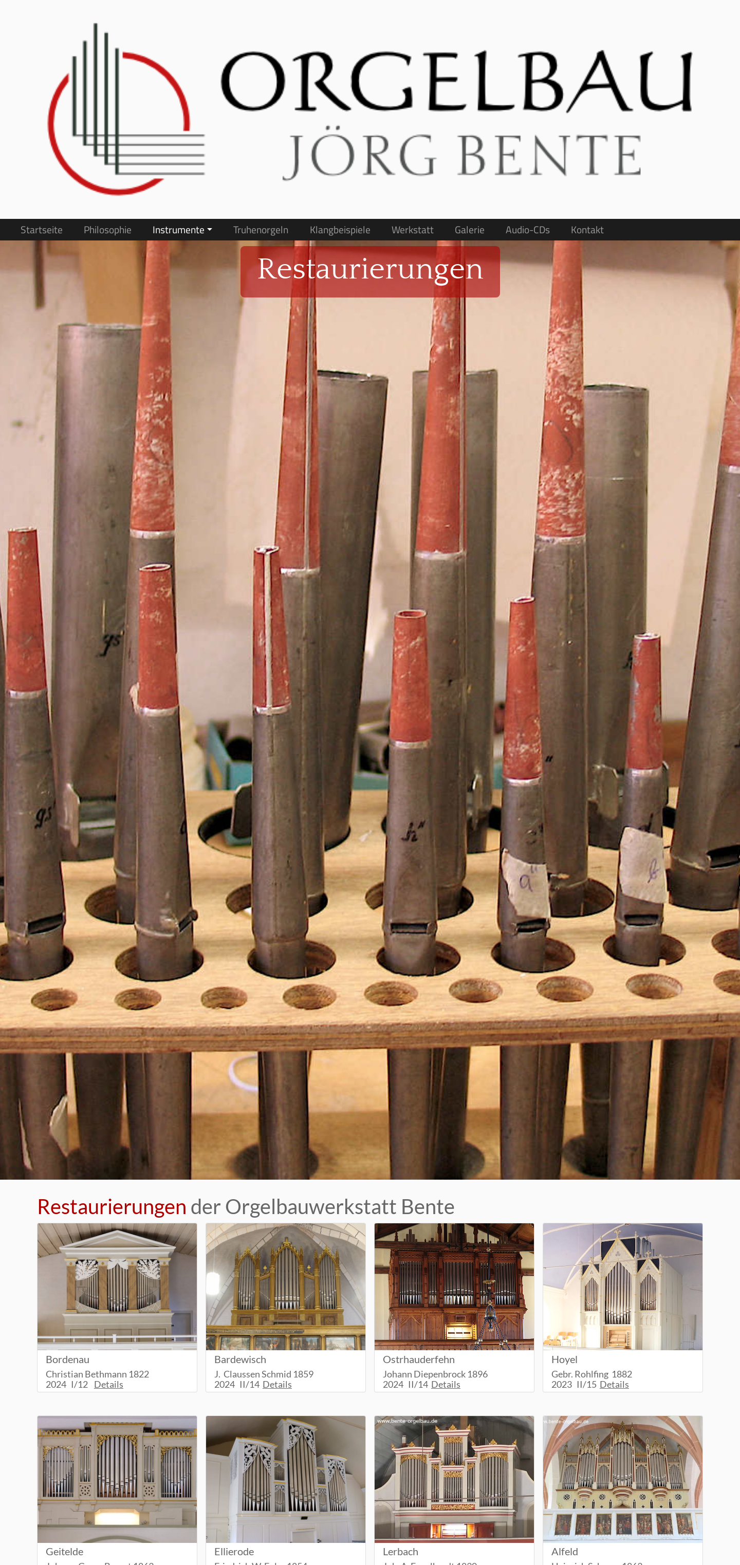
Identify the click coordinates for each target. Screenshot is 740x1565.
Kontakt (587, 230)
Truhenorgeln (260, 230)
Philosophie (108, 230)
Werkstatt (413, 230)
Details (108, 1384)
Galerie (470, 230)
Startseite (42, 230)
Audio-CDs (528, 230)
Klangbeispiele (340, 230)
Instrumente (179, 230)
